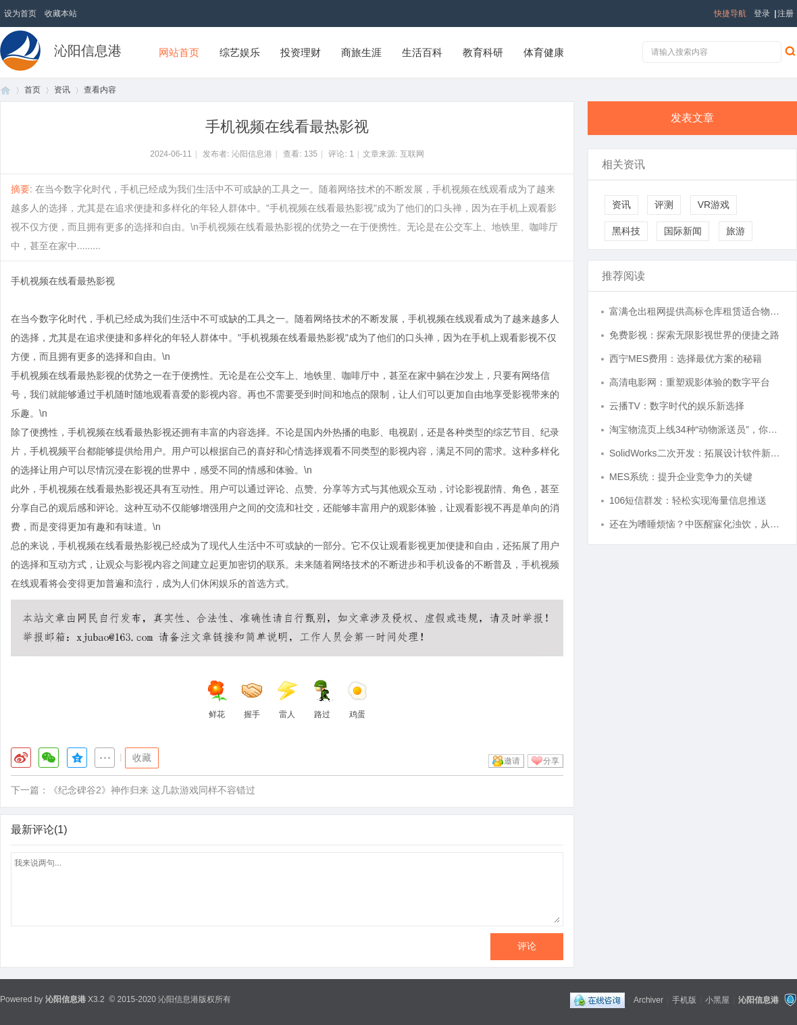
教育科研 (483, 52)
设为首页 (20, 13)
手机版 (684, 1000)
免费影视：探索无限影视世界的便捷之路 (694, 335)
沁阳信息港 (88, 50)
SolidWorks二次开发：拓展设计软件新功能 (696, 453)
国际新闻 (683, 231)
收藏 (141, 757)
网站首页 (179, 52)
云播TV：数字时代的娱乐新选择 (676, 405)
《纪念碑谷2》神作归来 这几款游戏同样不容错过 (152, 790)
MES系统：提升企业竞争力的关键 (680, 476)
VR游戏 (713, 204)
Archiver (648, 1000)
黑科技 (626, 231)
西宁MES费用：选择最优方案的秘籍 (685, 358)
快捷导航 (730, 13)
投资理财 (300, 52)
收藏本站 (61, 13)
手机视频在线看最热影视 (63, 280)
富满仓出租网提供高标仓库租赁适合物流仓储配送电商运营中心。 (696, 311)
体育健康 (543, 52)
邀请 (512, 761)
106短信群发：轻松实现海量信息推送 (688, 500)
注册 (785, 13)
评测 (663, 204)
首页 (5, 90)
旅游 (735, 231)
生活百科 (422, 52)
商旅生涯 (361, 52)
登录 (762, 13)
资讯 (62, 90)
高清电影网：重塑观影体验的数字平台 (689, 382)
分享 (551, 761)
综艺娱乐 (240, 52)
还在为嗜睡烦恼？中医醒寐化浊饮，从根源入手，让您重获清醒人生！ (696, 524)
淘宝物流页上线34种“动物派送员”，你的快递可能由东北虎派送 (696, 429)
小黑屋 (717, 1000)
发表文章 (692, 118)
